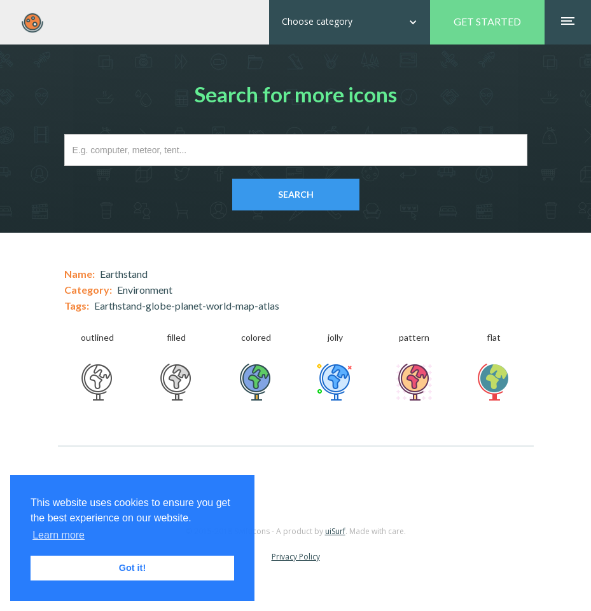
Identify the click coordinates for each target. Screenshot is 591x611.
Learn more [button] (58, 535)
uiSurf (335, 531)
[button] (349, 22)
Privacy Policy (296, 556)
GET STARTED (487, 21)
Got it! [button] (132, 568)
